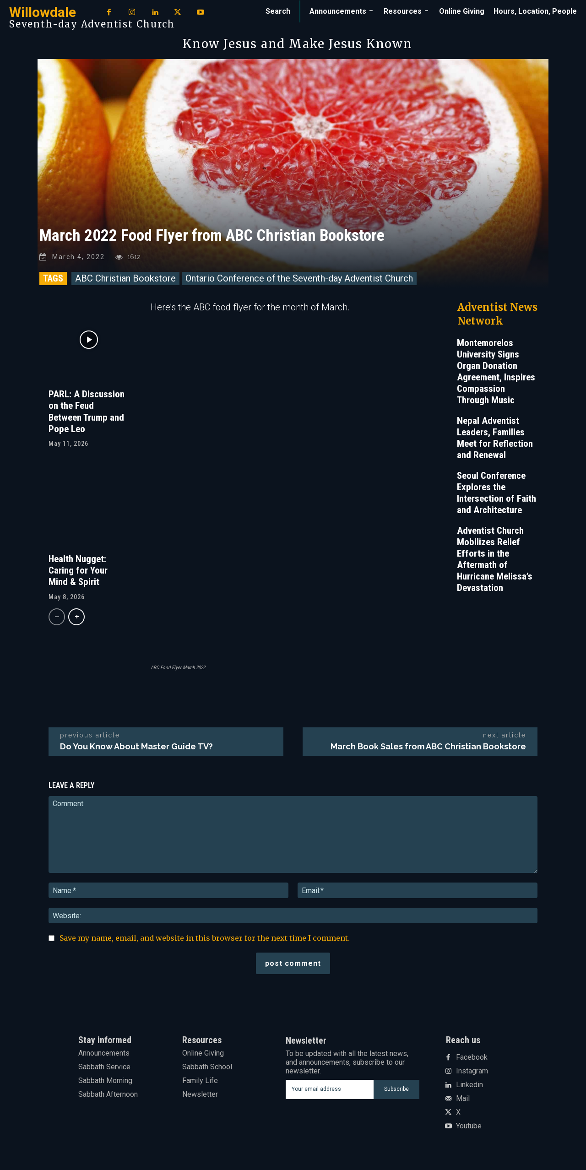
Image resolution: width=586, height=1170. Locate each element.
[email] (330, 1089)
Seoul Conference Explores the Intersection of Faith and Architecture (496, 492)
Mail (463, 1098)
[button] (278, 11)
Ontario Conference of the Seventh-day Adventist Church (299, 278)
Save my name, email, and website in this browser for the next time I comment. (205, 937)
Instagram (472, 1071)
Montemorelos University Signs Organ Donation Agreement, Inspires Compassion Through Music (496, 371)
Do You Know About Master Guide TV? (136, 746)
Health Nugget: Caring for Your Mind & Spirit (78, 570)
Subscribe (396, 1089)
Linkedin (469, 1085)
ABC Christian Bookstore (125, 278)
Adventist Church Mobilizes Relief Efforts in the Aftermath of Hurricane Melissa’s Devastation (494, 559)
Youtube (469, 1126)
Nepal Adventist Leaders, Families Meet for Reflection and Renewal (495, 437)
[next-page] (76, 616)
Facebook (472, 1057)
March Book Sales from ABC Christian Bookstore (428, 746)
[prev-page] (57, 616)
